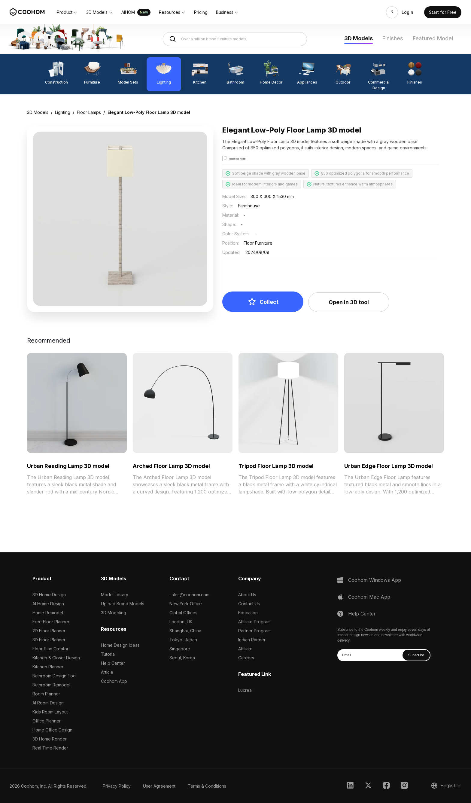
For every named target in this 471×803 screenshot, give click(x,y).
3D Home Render (49, 738)
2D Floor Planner (48, 630)
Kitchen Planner (47, 666)
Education (248, 612)
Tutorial (108, 654)
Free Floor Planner (50, 621)
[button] (67, 12)
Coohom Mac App (369, 597)
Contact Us (249, 603)
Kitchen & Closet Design (56, 657)
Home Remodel (47, 612)
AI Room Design (48, 702)
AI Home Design (48, 603)
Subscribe (416, 655)
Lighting (62, 112)
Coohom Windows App (374, 580)
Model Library (114, 594)
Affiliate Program (254, 621)
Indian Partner (252, 639)
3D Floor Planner (48, 639)
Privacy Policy (117, 786)
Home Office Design (52, 729)
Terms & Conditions (207, 786)
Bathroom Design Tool (54, 675)
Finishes (392, 38)
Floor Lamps (89, 112)
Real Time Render (50, 747)
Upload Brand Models (122, 603)
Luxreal (245, 690)
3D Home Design (49, 594)
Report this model (245, 159)
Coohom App (114, 681)
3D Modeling (113, 612)
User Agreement (159, 786)
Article (107, 672)
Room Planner (46, 693)
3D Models (358, 38)
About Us (247, 594)
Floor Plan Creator (50, 648)
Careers (246, 657)
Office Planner (46, 720)
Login (407, 12)
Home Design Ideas (120, 645)
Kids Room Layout (50, 711)
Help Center (113, 663)
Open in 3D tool (349, 302)
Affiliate (245, 648)
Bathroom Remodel (51, 684)
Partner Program (254, 630)
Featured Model (433, 38)
